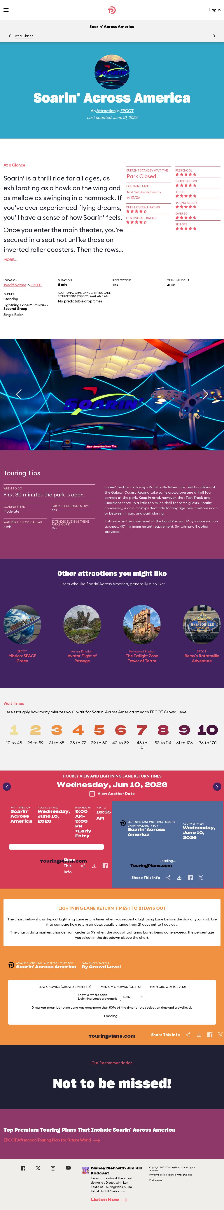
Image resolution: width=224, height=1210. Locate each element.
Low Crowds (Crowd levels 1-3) (64, 987)
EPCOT (127, 110)
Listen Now (110, 1200)
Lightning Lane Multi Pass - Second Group (26, 307)
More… (10, 259)
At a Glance (24, 36)
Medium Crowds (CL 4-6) (120, 987)
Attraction (106, 110)
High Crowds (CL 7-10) (168, 987)
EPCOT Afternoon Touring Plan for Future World (52, 1140)
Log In (214, 9)
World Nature (15, 285)
